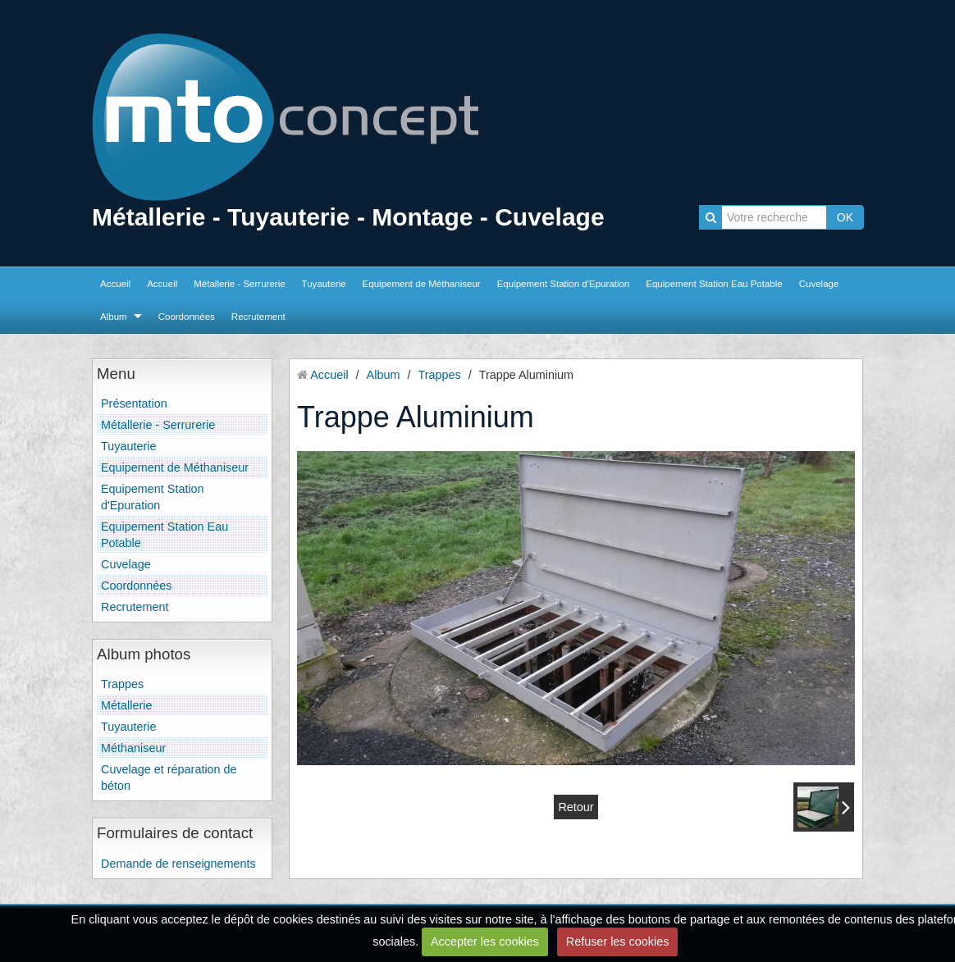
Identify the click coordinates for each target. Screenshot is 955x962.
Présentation (134, 403)
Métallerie (126, 705)
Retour (575, 807)
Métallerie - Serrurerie (239, 284)
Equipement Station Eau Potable (714, 284)
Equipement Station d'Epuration (563, 284)
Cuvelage (819, 284)
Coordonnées (186, 316)
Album (113, 316)
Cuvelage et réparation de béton (169, 777)
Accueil (115, 284)
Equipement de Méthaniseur (422, 284)
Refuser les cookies (617, 941)
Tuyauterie (324, 284)
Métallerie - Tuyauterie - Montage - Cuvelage (348, 216)
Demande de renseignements (178, 863)
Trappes (122, 684)
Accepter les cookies (485, 941)
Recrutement (258, 316)
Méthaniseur (133, 748)
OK (845, 217)
